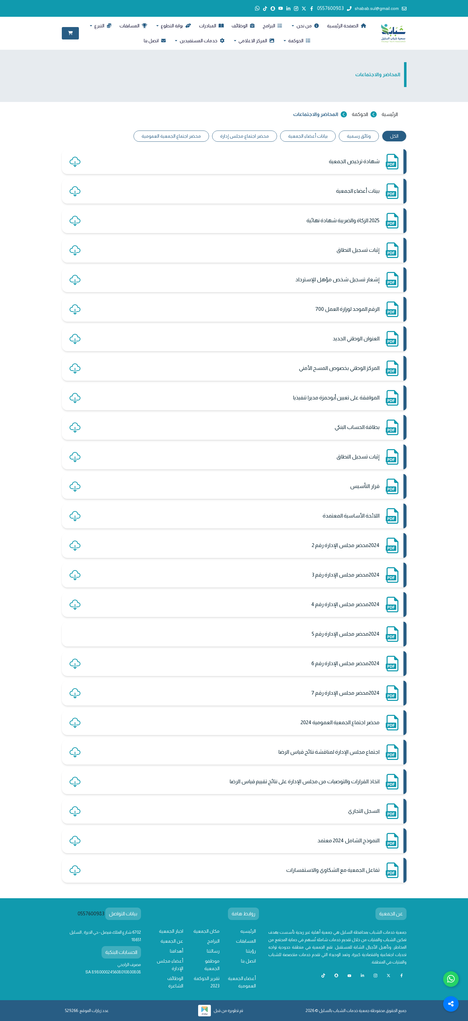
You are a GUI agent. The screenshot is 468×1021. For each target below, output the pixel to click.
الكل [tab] (394, 136)
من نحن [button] (307, 25)
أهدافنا (176, 951)
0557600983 (334, 8)
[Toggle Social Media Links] (451, 1004)
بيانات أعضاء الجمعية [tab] (308, 136)
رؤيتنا (251, 951)
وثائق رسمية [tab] (359, 136)
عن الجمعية (172, 941)
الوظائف (243, 25)
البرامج (272, 25)
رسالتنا (213, 951)
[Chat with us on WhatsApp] (451, 979)
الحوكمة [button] (299, 40)
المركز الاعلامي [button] (256, 40)
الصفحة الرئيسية (346, 25)
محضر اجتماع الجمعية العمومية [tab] (171, 136)
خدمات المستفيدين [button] (202, 40)
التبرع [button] (102, 25)
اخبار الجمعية (171, 931)
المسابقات (133, 25)
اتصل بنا (155, 40)
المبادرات (211, 25)
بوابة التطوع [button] (175, 25)
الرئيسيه (248, 931)
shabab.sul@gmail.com (381, 8)
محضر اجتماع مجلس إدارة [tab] (244, 136)
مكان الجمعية (206, 931)
